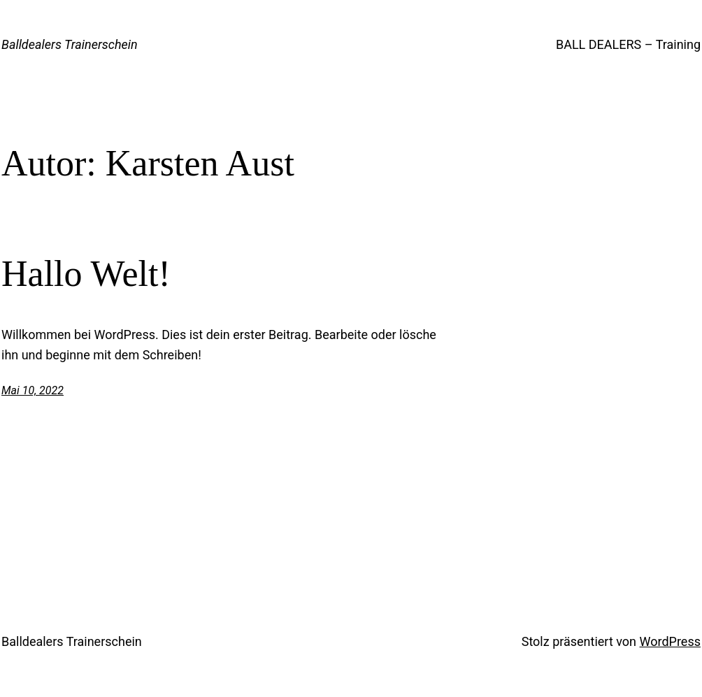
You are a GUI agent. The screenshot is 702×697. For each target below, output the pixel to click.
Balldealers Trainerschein (69, 44)
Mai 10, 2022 (32, 390)
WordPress (670, 641)
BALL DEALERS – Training (628, 44)
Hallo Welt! (86, 274)
